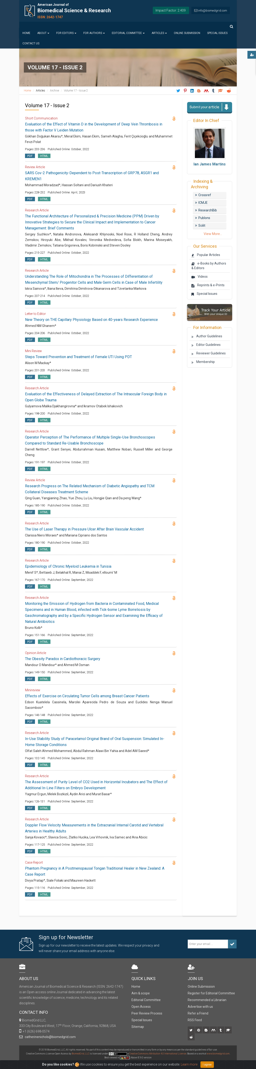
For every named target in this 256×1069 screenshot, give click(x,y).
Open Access (141, 1006)
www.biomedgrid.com (218, 1053)
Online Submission (187, 33)
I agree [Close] (207, 1064)
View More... (213, 234)
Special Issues (217, 33)
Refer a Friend (198, 1013)
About (43, 33)
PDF (30, 156)
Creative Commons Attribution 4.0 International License (157, 1053)
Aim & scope (140, 993)
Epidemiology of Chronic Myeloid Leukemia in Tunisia (68, 566)
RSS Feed (195, 1020)
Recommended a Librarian (207, 1000)
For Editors (66, 33)
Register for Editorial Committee (211, 993)
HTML (44, 156)
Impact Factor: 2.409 (171, 10)
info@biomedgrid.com (212, 10)
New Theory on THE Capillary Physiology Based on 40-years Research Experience (91, 319)
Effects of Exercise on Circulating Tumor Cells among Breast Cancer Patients (87, 696)
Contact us (30, 43)
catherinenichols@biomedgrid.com (49, 1037)
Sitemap (137, 1027)
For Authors (94, 33)
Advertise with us (200, 1006)
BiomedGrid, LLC (81, 1053)
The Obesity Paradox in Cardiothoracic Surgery (62, 659)
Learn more (189, 1064)
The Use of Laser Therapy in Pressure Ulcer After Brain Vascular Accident (84, 529)
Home (26, 33)
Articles (159, 33)
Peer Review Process (146, 1013)
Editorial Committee (128, 33)
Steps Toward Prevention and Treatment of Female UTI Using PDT (78, 357)
